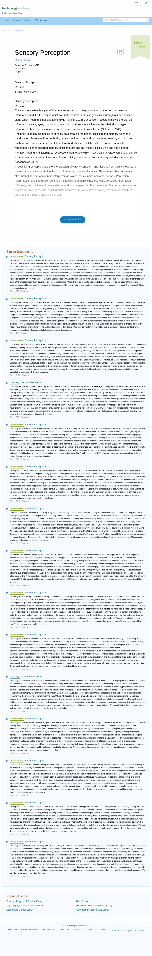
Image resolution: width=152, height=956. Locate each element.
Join (136, 2)
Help (103, 929)
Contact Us (93, 929)
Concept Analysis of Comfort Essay (24, 901)
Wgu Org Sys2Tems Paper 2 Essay (24, 905)
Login (145, 2)
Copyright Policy (11, 929)
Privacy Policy (64, 929)
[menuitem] (136, 2)
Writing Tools (41, 20)
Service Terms (79, 929)
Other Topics (19, 30)
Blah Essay (82, 901)
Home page (6, 30)
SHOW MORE (72, 219)
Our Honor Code (48, 929)
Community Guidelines (29, 929)
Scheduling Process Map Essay (92, 909)
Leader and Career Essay (19, 909)
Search (16, 20)
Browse (27, 20)
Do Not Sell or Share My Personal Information (128, 931)
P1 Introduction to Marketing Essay (94, 905)
